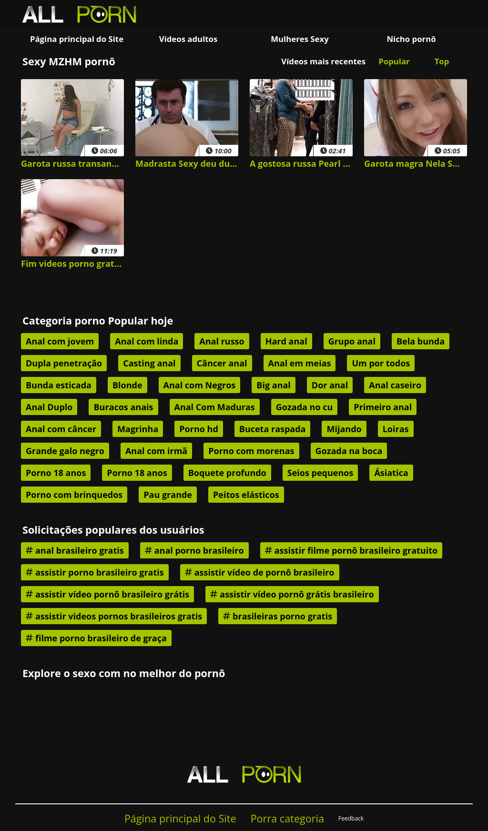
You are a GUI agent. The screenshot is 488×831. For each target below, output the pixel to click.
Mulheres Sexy (300, 38)
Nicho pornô (411, 38)
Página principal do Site (76, 38)
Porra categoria (287, 818)
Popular (393, 61)
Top (442, 61)
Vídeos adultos (188, 38)
